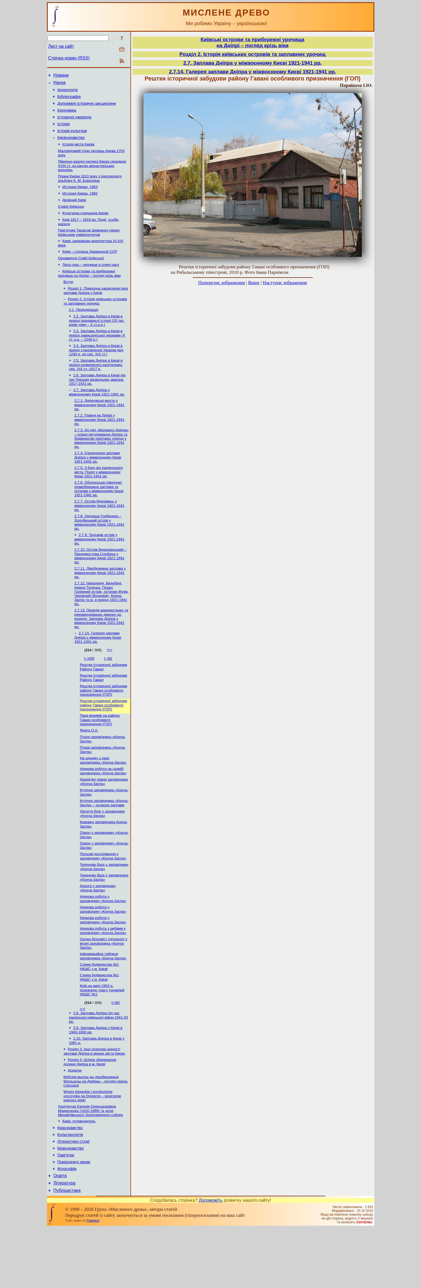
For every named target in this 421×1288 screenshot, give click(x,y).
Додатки (75, 1120)
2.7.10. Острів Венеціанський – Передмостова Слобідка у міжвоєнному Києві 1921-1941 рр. (100, 583)
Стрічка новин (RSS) (69, 58)
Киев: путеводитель (78, 1173)
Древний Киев (74, 212)
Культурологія (70, 1188)
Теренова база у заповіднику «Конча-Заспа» (104, 907)
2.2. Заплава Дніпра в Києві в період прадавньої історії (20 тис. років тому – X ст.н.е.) (97, 340)
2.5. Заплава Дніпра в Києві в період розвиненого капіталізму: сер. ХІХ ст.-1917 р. (96, 386)
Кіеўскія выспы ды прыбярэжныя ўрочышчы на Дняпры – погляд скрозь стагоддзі (96, 1131)
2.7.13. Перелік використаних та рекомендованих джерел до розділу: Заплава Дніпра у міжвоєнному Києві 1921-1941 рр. (101, 648)
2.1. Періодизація (83, 329)
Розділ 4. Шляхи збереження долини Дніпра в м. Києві (90, 1111)
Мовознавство (70, 1203)
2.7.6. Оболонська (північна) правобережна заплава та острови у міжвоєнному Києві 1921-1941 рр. (99, 514)
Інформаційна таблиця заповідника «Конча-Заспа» (103, 1001)
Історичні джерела (74, 123)
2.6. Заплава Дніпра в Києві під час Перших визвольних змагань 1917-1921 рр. (97, 401)
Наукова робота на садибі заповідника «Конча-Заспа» (103, 806)
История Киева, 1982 (80, 205)
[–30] (108, 688)
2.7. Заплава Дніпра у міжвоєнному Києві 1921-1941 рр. (97, 414)
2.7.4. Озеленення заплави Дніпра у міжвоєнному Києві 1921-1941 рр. (97, 481)
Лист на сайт (61, 46)
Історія (63, 130)
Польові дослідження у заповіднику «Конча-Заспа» (103, 896)
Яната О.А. (89, 764)
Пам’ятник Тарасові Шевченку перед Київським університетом (89, 246)
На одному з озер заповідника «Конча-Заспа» (103, 795)
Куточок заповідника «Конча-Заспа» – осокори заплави (104, 840)
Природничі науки (73, 1218)
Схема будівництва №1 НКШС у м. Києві (99, 1012)
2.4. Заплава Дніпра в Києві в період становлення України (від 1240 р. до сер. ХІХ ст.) (96, 370)
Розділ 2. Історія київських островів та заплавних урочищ (95, 320)
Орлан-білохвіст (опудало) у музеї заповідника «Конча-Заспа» (103, 987)
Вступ (68, 299)
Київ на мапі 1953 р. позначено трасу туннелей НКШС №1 (102, 1036)
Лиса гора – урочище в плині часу (90, 281)
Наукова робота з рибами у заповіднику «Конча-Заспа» (103, 974)
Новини (61, 76)
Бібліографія (68, 100)
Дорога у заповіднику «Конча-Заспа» (98, 929)
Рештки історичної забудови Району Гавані (103, 697)
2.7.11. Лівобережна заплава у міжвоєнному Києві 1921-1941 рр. (100, 601)
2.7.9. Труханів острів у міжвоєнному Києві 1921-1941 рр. (99, 566)
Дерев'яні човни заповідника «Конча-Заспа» (104, 817)
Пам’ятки (65, 1211)
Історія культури (72, 138)
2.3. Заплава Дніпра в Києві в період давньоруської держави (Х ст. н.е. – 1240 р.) (97, 355)
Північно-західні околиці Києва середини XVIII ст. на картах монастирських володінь (92, 175)
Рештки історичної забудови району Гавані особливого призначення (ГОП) (103, 722)
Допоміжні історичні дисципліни (86, 107)
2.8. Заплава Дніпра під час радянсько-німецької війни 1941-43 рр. (98, 1064)
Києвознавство (71, 146)
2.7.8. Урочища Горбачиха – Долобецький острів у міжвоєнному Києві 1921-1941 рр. (99, 549)
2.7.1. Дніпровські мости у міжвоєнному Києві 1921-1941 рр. (99, 427)
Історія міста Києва (78, 153)
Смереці (93, 1281)
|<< (109, 680)
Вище (253, 282)
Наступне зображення (285, 282)
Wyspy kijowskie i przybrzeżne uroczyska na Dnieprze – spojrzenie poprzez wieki (92, 1146)
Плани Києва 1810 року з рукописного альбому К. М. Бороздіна (90, 189)
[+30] (116, 1049)
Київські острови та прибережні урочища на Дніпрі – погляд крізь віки (89, 290)
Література (64, 1242)
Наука (59, 84)
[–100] (89, 688)
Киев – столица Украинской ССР (89, 267)
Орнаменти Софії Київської (81, 274)
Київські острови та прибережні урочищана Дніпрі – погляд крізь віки (252, 42)
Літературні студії (73, 1196)
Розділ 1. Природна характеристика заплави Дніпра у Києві (96, 308)
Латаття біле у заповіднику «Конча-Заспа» (102, 851)
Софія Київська (71, 219)
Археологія (67, 92)
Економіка (66, 115)
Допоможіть (210, 1260)
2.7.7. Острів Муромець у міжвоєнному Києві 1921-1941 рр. (99, 531)
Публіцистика (67, 1250)
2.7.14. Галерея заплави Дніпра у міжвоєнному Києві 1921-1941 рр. (97, 667)
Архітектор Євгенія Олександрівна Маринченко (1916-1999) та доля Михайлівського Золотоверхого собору (90, 1162)
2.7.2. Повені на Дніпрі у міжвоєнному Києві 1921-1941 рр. (99, 443)
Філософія (66, 1226)
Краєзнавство (70, 1180)
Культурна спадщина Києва (85, 226)
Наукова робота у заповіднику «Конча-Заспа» (103, 940)
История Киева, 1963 (80, 198)
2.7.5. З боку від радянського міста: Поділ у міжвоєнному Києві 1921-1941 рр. (98, 497)
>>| (82, 1055)
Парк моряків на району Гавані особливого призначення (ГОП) (100, 752)
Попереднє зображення (221, 282)
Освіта (60, 1234)
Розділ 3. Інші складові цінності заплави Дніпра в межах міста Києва (94, 1100)
